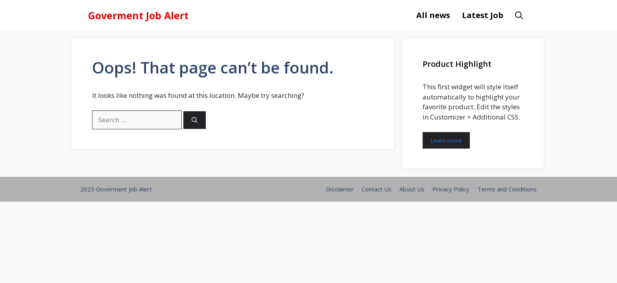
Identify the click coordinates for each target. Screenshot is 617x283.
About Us (412, 189)
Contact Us (377, 189)
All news (433, 15)
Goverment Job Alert (138, 15)
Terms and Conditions (507, 189)
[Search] (194, 120)
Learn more (446, 140)
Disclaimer (340, 189)
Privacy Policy (450, 189)
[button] (519, 15)
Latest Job (482, 15)
